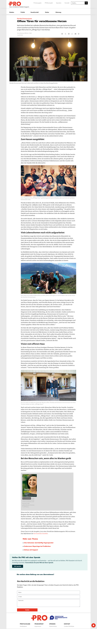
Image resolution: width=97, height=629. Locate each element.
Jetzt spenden (17, 566)
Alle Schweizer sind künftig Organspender (39, 543)
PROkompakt (49, 3)
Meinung (59, 12)
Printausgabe (37, 3)
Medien (12, 12)
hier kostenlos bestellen (40, 533)
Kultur (47, 12)
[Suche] (86, 3)
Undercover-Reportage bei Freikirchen (37, 546)
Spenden (58, 3)
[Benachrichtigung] (93, 625)
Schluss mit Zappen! (31, 550)
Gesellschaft (35, 12)
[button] (62, 34)
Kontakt (67, 3)
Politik (23, 12)
